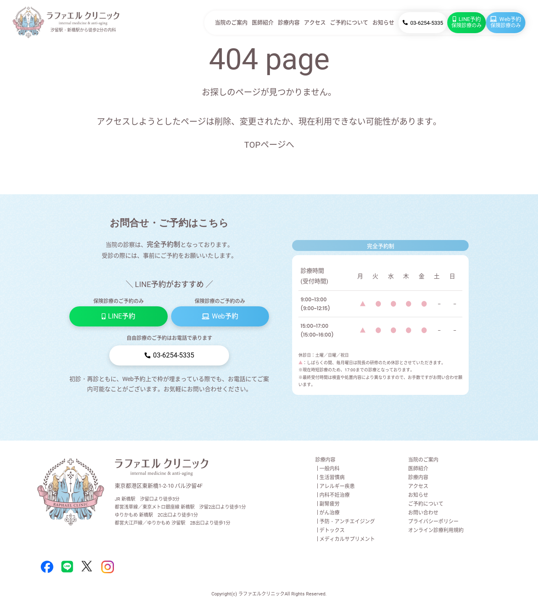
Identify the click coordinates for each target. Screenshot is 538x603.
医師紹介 (263, 22)
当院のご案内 (231, 22)
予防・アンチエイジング (347, 522)
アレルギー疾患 (337, 486)
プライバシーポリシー (433, 522)
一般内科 (329, 469)
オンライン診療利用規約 (436, 530)
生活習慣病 (332, 477)
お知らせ (383, 22)
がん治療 (329, 513)
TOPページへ (269, 145)
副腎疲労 (329, 504)
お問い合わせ (423, 513)
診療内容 (289, 22)
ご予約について (349, 22)
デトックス (332, 530)
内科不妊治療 (334, 495)
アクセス (315, 22)
